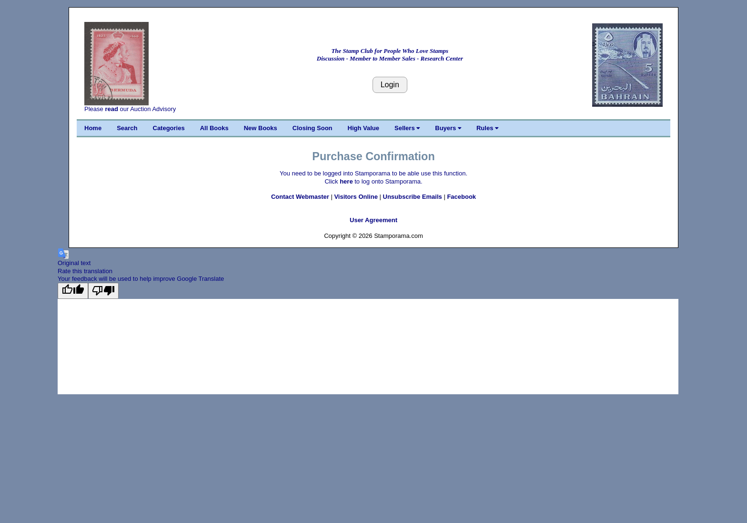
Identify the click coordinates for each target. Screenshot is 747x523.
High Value (363, 128)
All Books (214, 128)
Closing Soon (313, 128)
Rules (487, 128)
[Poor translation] (103, 291)
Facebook (461, 196)
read (111, 109)
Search (127, 128)
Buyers (448, 128)
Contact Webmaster (300, 196)
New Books (260, 128)
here (346, 181)
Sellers (407, 128)
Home (92, 128)
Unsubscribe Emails (412, 196)
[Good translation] (73, 291)
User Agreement (373, 220)
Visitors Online (356, 196)
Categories (169, 128)
